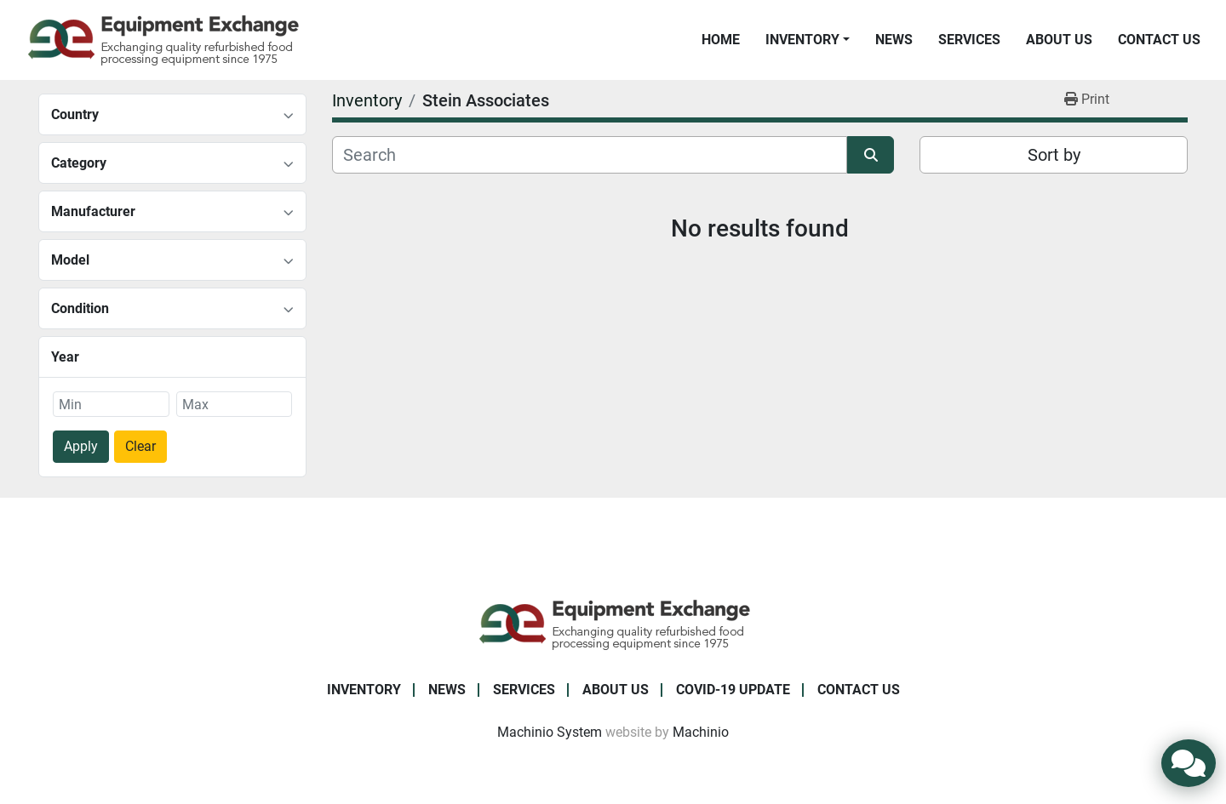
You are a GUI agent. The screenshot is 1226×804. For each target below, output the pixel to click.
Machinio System (549, 732)
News (894, 39)
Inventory (802, 39)
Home (721, 39)
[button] (807, 40)
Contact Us (1159, 39)
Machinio (701, 732)
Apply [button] (81, 446)
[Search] (589, 155)
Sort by (1054, 155)
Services (969, 39)
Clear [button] (140, 446)
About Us (1059, 39)
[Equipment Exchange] (613, 623)
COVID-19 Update (733, 689)
